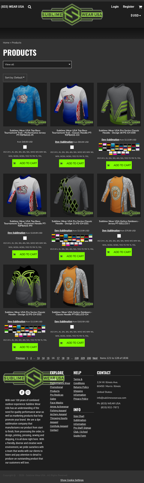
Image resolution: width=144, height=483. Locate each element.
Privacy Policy (81, 398)
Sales (53, 398)
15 (48, 358)
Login (115, 6)
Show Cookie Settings (72, 480)
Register (128, 6)
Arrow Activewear (59, 406)
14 (43, 358)
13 (38, 358)
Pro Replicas (56, 394)
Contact (54, 430)
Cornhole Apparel (59, 426)
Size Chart (79, 416)
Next (95, 358)
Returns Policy (81, 387)
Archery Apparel (58, 414)
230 (89, 358)
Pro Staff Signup (82, 427)
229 (83, 358)
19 (68, 358)
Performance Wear (60, 383)
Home (6, 42)
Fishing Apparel (58, 410)
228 (77, 358)
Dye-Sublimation (64, 141)
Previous (20, 358)
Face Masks (56, 402)
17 (58, 358)
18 (63, 358)
